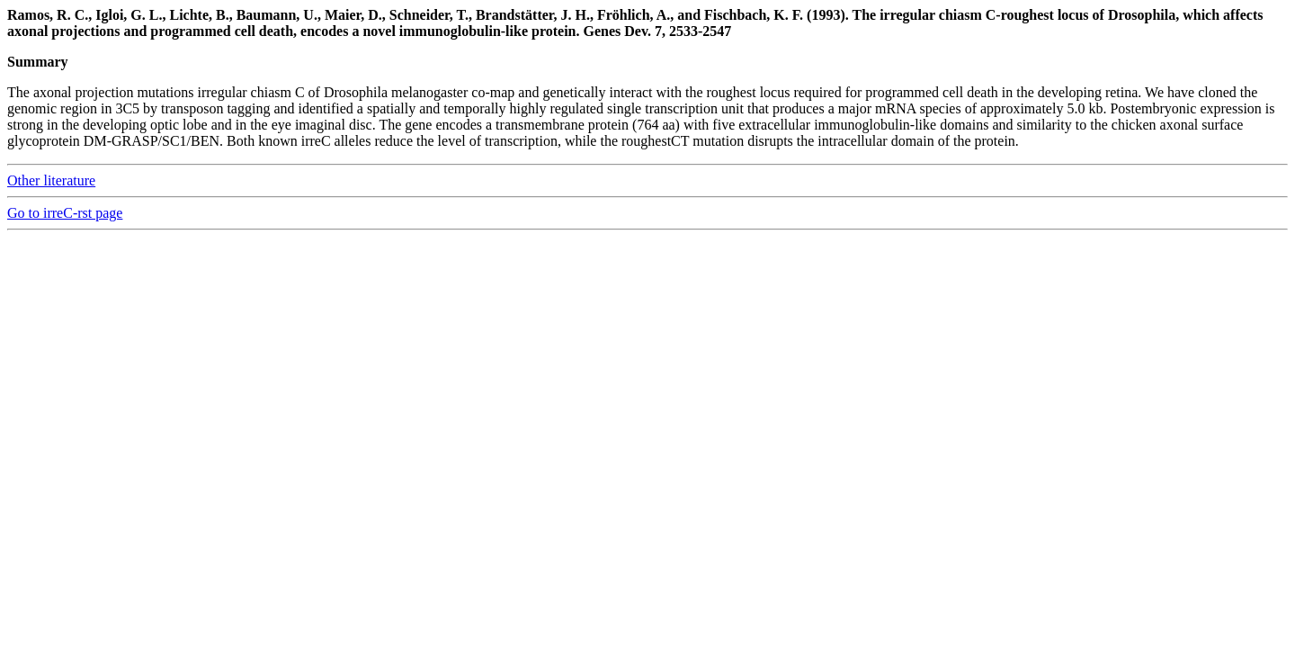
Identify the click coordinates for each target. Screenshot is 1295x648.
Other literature (51, 180)
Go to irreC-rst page (64, 212)
